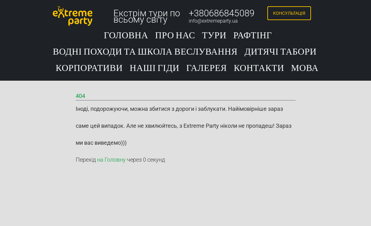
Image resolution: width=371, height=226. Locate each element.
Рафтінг (252, 35)
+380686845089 (221, 13)
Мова (304, 68)
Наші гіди (154, 68)
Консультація (289, 13)
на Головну (111, 159)
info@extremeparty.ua (213, 21)
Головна (126, 35)
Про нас (175, 35)
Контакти (259, 68)
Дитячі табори (280, 51)
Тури (214, 35)
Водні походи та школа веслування (145, 51)
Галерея (206, 68)
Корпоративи (89, 68)
